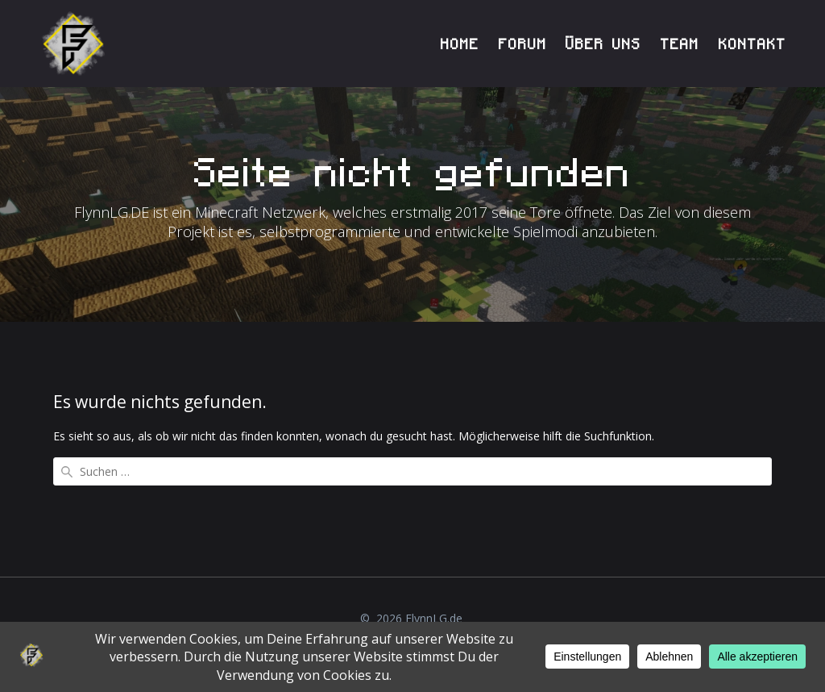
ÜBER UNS (603, 43)
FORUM (523, 43)
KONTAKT (752, 43)
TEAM (680, 43)
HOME (460, 43)
